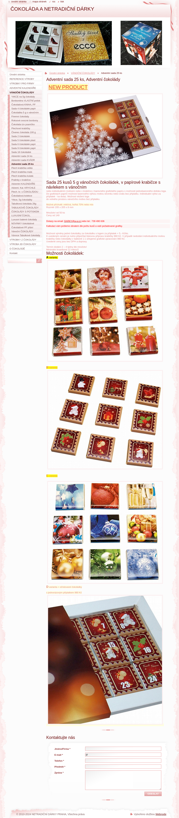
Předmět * (59, 766)
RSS (53, 1)
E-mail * (58, 755)
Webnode (160, 814)
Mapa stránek (40, 1)
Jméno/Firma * (62, 749)
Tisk (62, 1)
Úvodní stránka (57, 73)
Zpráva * (59, 772)
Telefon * (59, 760)
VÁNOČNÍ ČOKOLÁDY (83, 73)
